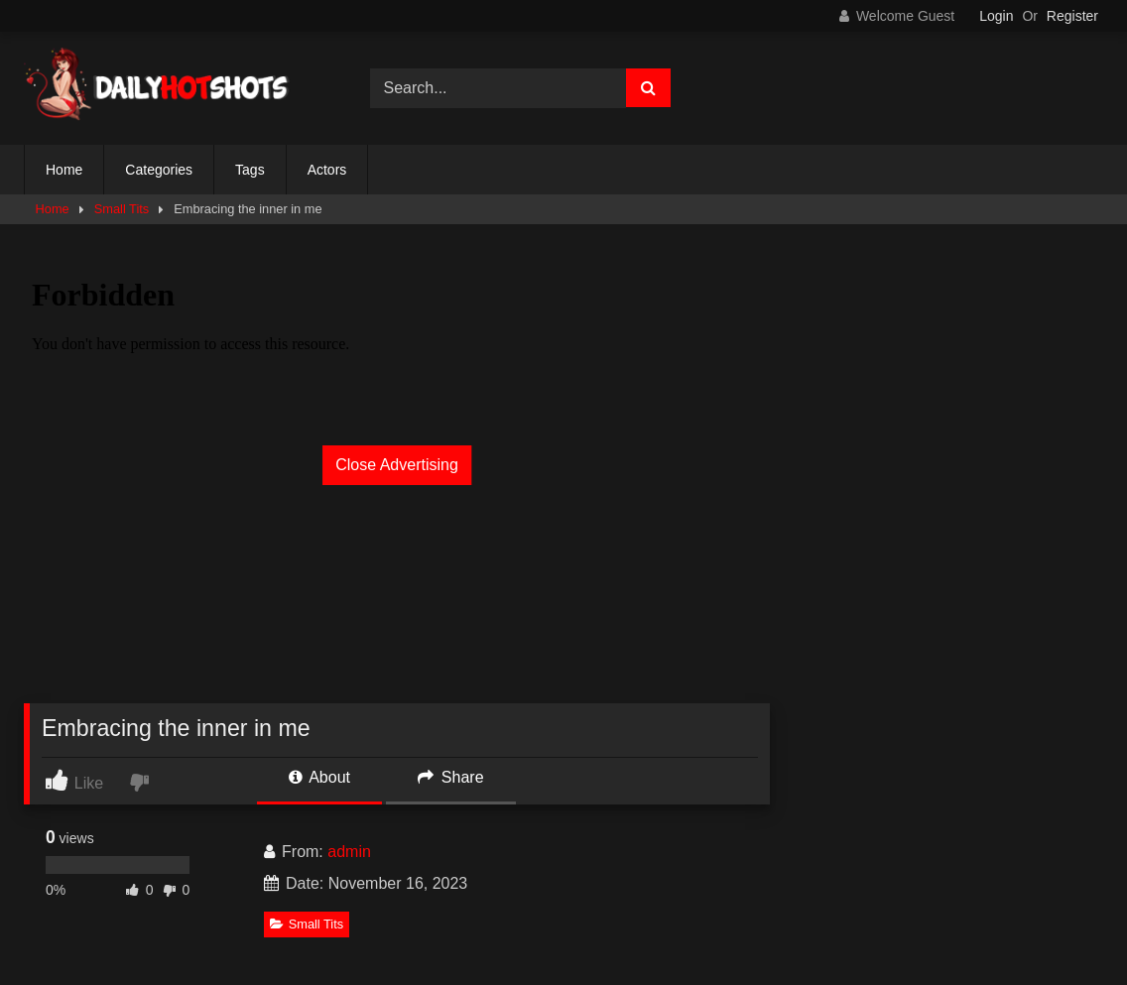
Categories (158, 170)
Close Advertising (396, 464)
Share (450, 777)
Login (996, 16)
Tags (250, 170)
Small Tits (121, 208)
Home (64, 170)
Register (1072, 16)
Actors (327, 170)
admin (349, 851)
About (319, 777)
